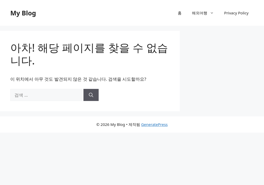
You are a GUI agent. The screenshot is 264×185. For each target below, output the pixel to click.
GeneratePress (154, 124)
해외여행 (205, 13)
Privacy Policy (236, 12)
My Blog (23, 12)
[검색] (91, 95)
